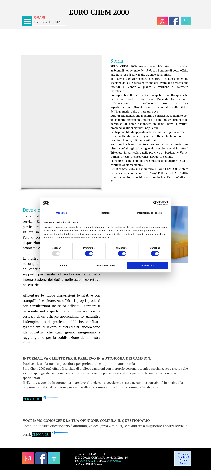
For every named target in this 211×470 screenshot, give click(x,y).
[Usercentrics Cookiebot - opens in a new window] (155, 203)
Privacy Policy (183, 461)
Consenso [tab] (61, 213)
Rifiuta (63, 265)
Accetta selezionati (105, 265)
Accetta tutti (147, 265)
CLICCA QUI (32, 399)
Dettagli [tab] (105, 213)
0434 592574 (87, 460)
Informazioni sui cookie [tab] (149, 213)
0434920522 (114, 460)
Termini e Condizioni (183, 455)
